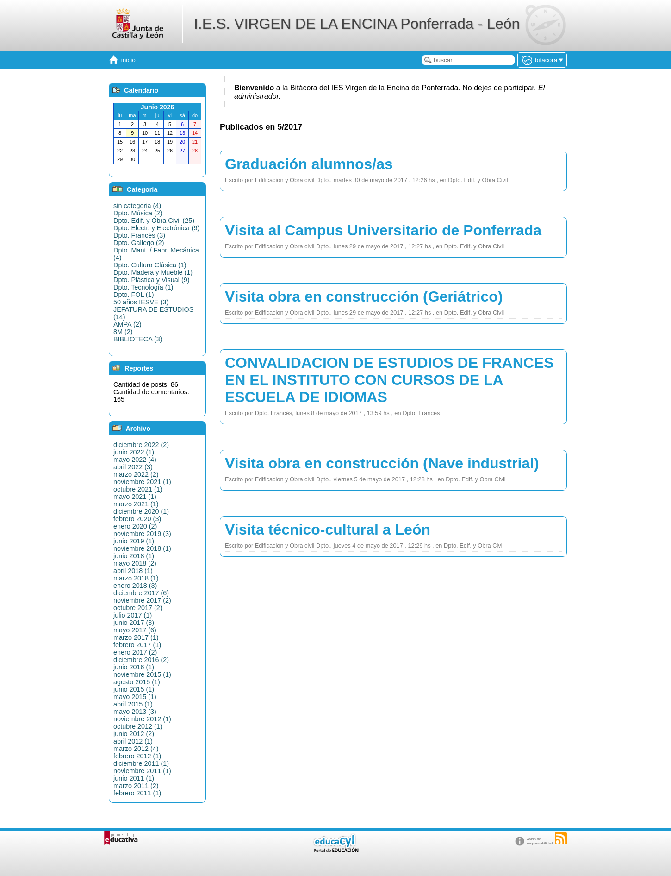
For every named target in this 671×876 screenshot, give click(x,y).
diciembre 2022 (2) (141, 444)
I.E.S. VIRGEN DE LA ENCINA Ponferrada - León (357, 23)
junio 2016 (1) (133, 667)
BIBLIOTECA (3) (137, 339)
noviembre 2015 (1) (142, 674)
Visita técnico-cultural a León (327, 529)
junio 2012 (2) (133, 733)
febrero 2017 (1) (137, 645)
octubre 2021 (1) (137, 489)
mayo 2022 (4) (134, 459)
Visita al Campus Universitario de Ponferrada (383, 230)
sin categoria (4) (137, 205)
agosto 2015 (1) (136, 682)
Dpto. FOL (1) (133, 294)
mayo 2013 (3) (134, 711)
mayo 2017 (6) (134, 630)
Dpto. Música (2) (137, 213)
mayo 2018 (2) (134, 563)
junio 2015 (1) (133, 689)
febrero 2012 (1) (137, 756)
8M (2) (123, 331)
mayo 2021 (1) (134, 496)
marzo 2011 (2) (136, 785)
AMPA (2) (127, 324)
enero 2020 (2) (135, 526)
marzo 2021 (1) (136, 504)
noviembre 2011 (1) (142, 771)
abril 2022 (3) (133, 467)
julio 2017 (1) (132, 615)
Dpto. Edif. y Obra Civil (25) (153, 220)
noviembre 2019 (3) (142, 533)
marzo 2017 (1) (136, 637)
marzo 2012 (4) (136, 748)
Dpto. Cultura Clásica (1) (149, 265)
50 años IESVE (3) (140, 302)
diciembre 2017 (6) (141, 593)
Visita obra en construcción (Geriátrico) (364, 296)
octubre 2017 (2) (137, 607)
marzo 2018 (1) (136, 578)
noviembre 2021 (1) (142, 481)
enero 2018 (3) (135, 585)
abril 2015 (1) (133, 704)
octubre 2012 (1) (137, 726)
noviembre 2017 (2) (142, 600)
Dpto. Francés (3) (139, 235)
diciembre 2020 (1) (141, 511)
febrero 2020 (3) (137, 519)
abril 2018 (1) (133, 570)
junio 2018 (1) (133, 556)
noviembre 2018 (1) (142, 548)
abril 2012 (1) (133, 741)
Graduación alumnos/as (309, 164)
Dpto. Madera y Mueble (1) (153, 272)
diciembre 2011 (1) (141, 763)
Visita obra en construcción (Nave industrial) (382, 463)
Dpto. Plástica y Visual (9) (151, 280)
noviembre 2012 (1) (142, 719)
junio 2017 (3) (133, 622)
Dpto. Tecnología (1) (143, 287)
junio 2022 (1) (133, 452)
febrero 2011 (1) (137, 793)
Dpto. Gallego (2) (138, 242)
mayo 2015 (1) (134, 696)
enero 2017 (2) (135, 652)
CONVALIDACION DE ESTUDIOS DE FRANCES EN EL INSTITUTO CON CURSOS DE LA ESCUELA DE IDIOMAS (389, 379)
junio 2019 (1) (133, 541)
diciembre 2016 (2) (141, 659)
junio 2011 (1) (133, 778)
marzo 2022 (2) (136, 474)
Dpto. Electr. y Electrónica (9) (156, 228)
